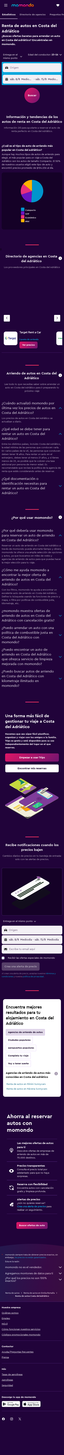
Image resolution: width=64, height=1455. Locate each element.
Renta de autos (12, 1293)
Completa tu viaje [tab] (18, 1056)
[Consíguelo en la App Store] (31, 1404)
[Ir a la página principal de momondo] (23, 5)
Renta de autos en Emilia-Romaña (39, 1293)
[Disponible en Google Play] (11, 1404)
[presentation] (56, 1074)
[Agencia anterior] (7, 318)
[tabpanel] (32, 188)
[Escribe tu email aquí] (35, 949)
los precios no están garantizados (30, 1257)
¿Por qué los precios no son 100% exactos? (33, 1279)
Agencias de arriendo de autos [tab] (25, 1032)
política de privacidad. (33, 976)
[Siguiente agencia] (57, 318)
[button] (6, 5)
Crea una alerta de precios (31, 1206)
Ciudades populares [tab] (19, 1040)
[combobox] (13, 56)
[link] (28, 345)
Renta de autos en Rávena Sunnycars (26, 1089)
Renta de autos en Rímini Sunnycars (26, 1084)
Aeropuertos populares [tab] (21, 1048)
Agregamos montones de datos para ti (33, 1273)
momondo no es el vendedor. (33, 1267)
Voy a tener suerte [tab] (18, 1063)
